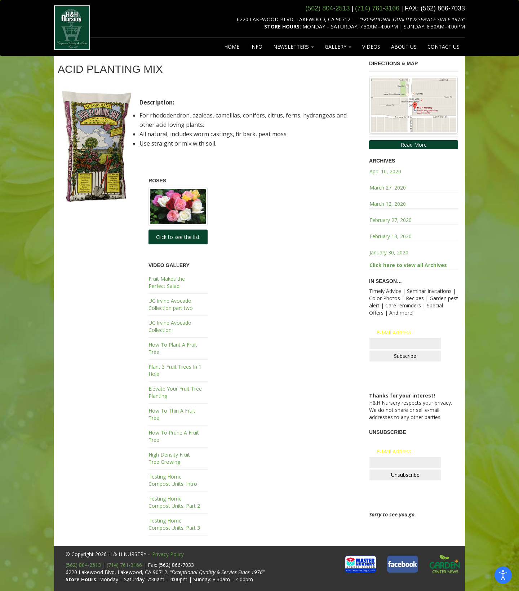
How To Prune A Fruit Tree (173, 436)
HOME (231, 46)
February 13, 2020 (390, 236)
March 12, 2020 (387, 203)
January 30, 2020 (388, 252)
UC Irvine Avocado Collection (169, 326)
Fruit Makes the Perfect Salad (166, 282)
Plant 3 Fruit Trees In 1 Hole (174, 370)
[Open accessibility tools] (503, 575)
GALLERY (338, 46)
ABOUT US (404, 46)
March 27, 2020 (387, 187)
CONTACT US (443, 46)
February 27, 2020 (390, 220)
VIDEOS (371, 46)
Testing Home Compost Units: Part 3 (174, 524)
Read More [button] (414, 144)
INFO (256, 46)
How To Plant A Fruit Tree (172, 348)
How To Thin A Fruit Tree (171, 414)
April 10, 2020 (385, 171)
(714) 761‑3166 (377, 8)
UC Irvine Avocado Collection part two (170, 304)
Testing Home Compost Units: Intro (172, 480)
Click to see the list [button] (178, 237)
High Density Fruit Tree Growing (169, 458)
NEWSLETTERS (293, 46)
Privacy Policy (168, 554)
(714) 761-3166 (124, 564)
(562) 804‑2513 (327, 8)
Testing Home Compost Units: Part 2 (174, 502)
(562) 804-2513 (83, 564)
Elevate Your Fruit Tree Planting (175, 392)
